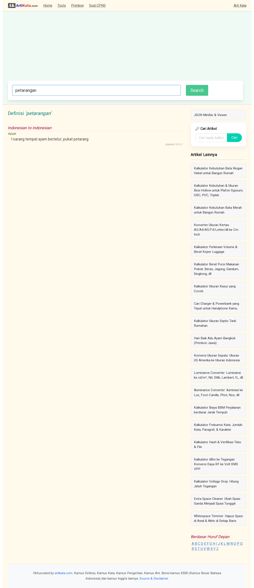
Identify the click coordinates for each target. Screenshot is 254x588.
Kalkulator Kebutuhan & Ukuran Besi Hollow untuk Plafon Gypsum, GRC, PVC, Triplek (218, 190)
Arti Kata (240, 5)
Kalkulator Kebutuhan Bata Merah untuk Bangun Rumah (218, 210)
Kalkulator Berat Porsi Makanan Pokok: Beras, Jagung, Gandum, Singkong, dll (216, 269)
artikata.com (63, 573)
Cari (234, 137)
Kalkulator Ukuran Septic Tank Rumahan (215, 323)
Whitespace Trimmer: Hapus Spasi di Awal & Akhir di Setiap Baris (218, 518)
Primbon (77, 5)
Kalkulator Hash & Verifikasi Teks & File (217, 444)
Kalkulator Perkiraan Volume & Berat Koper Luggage (215, 249)
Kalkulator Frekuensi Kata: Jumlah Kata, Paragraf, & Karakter (218, 427)
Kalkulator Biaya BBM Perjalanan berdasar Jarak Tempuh (217, 410)
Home (47, 5)
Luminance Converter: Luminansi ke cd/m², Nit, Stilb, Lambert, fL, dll (218, 375)
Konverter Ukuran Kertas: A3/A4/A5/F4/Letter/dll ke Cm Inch (216, 229)
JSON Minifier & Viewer (210, 115)
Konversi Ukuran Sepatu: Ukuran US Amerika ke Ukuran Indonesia (217, 358)
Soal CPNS (97, 5)
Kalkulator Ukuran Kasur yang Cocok (215, 288)
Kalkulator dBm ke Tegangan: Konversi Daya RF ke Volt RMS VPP (216, 464)
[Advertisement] (125, 48)
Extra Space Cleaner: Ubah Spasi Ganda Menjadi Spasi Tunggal (217, 501)
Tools (62, 5)
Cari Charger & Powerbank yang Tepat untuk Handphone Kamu (216, 306)
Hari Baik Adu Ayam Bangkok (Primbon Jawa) (214, 340)
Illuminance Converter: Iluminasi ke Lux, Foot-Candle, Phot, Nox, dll (218, 392)
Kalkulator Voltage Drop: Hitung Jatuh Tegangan (216, 484)
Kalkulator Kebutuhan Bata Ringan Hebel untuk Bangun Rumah (218, 170)
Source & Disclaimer (153, 578)
